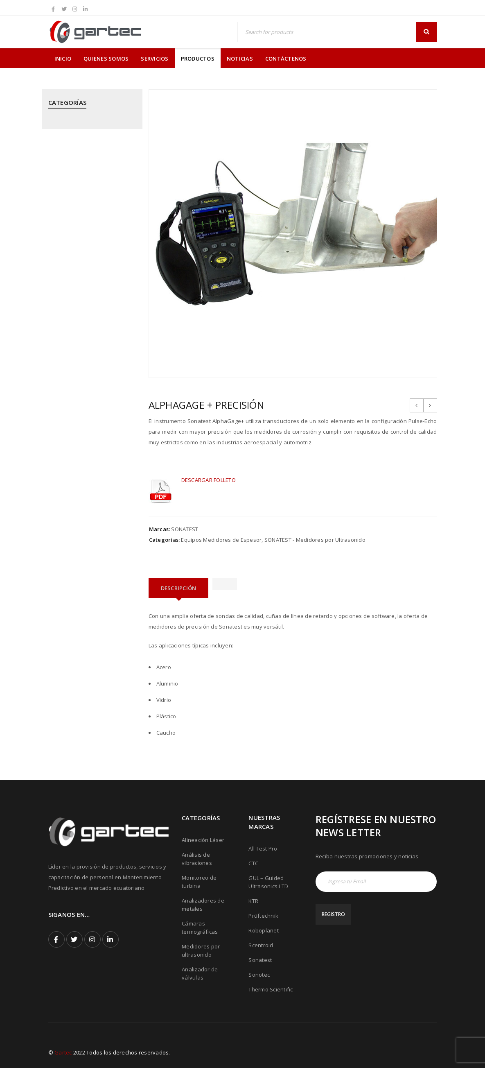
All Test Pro (262, 848)
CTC (253, 863)
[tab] (179, 588)
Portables (60, 322)
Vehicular (60, 621)
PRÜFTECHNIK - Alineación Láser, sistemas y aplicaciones (89, 347)
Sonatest (260, 960)
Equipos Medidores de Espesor (221, 539)
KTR (253, 901)
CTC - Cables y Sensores (79, 181)
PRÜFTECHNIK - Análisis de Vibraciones (81, 375)
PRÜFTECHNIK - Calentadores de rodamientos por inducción (89, 403)
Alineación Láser (203, 840)
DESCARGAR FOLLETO (208, 480)
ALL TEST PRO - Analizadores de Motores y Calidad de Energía (89, 129)
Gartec (63, 1052)
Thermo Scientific (270, 989)
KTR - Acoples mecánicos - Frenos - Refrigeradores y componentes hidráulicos (91, 258)
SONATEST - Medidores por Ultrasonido (83, 504)
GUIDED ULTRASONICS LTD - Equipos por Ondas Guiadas (84, 225)
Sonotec (259, 974)
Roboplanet (263, 930)
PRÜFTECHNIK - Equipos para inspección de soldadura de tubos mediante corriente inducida (85, 440)
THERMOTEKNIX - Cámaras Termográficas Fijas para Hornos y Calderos (90, 593)
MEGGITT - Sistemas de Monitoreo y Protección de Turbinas (82, 294)
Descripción (178, 588)
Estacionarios (65, 201)
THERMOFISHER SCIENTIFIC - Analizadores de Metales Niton (88, 561)
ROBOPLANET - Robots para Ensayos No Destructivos (83, 476)
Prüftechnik (263, 915)
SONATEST (184, 529)
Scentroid (260, 945)
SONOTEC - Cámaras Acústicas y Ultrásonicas (89, 533)
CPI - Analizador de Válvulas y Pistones (86, 157)
